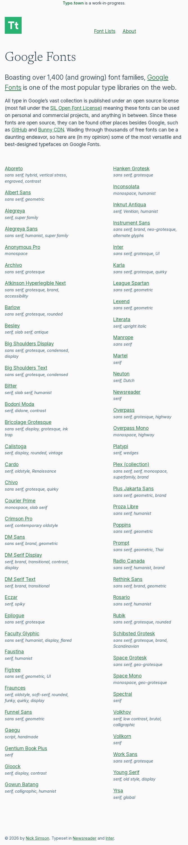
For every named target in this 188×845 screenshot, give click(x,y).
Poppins (122, 525)
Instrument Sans (131, 223)
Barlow (12, 307)
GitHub (19, 130)
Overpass (124, 410)
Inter (118, 247)
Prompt (121, 543)
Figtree (13, 670)
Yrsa (118, 790)
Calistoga (15, 446)
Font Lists (104, 31)
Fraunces (15, 688)
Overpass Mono (131, 428)
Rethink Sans (127, 579)
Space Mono (127, 676)
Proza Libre (125, 506)
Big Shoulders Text (26, 368)
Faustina (14, 651)
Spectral (122, 694)
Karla (119, 265)
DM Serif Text (20, 579)
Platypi (120, 446)
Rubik (119, 615)
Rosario (121, 597)
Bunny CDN (51, 130)
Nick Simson (37, 838)
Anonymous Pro (22, 247)
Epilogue (14, 615)
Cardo (12, 464)
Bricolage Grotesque (28, 422)
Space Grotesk (130, 658)
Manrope (123, 337)
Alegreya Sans (21, 229)
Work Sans (125, 754)
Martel (120, 356)
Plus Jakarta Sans (133, 488)
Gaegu (12, 730)
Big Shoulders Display (29, 344)
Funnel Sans (18, 712)
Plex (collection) (131, 464)
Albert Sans (18, 192)
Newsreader (127, 392)
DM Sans (15, 537)
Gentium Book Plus (26, 748)
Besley (12, 325)
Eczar (11, 597)
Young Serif (126, 772)
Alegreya (15, 211)
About (129, 31)
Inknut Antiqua (129, 204)
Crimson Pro (18, 519)
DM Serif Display (23, 555)
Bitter (11, 386)
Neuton (121, 374)
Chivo (11, 482)
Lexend (121, 301)
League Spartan (131, 283)
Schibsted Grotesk (134, 633)
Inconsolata (126, 186)
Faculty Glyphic (22, 633)
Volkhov (122, 712)
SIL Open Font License (75, 108)
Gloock (13, 766)
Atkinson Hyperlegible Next (35, 283)
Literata (121, 319)
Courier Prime (20, 501)
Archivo (13, 265)
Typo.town (73, 3)
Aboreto (14, 168)
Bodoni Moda (19, 404)
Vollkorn (122, 736)
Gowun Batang (21, 784)
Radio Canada (129, 561)
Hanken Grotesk (131, 168)
